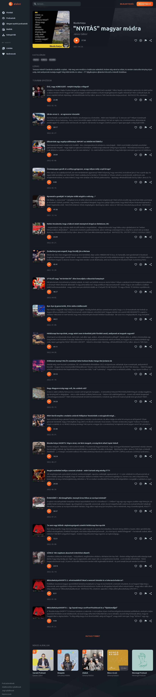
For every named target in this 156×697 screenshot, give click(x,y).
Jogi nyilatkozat (8, 691)
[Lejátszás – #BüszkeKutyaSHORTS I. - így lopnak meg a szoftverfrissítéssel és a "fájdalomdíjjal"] (49, 621)
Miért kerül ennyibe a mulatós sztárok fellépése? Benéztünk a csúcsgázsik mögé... (81, 416)
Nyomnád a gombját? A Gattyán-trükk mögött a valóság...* (71, 196)
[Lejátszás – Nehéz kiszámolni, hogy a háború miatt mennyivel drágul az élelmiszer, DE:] (49, 237)
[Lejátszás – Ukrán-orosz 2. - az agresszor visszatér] (49, 127)
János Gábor (80, 34)
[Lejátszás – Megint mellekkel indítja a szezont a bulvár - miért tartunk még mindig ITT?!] (49, 484)
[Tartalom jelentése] (145, 40)
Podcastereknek (8, 683)
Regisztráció (145, 4)
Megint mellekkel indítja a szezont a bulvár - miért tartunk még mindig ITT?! (78, 471)
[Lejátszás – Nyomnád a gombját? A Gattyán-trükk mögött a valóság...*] (49, 209)
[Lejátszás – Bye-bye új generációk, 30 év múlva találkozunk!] (49, 319)
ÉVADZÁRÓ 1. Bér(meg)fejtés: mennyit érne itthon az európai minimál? (76, 498)
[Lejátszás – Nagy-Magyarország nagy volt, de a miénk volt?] (49, 401)
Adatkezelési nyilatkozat (11, 687)
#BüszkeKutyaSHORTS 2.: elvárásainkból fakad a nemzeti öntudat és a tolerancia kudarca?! (85, 580)
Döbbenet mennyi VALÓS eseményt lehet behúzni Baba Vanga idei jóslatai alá (79, 361)
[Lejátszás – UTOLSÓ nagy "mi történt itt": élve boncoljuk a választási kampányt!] (49, 292)
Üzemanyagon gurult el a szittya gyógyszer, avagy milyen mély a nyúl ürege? (79, 169)
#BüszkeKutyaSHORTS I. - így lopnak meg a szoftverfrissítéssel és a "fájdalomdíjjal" (82, 608)
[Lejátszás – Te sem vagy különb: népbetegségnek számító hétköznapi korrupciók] (49, 538)
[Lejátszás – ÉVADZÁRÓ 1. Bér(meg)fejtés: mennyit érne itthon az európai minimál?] (49, 511)
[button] (14, 12)
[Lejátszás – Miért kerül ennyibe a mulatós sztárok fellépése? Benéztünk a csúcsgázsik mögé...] (49, 429)
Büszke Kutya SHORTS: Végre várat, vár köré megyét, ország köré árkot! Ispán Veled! (82, 443)
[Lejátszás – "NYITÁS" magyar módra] (76, 40)
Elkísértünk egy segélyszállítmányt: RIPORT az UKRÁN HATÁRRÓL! (75, 142)
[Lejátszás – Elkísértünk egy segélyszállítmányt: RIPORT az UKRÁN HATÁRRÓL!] (49, 155)
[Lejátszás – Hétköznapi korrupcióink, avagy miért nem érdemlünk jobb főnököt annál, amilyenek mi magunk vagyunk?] (49, 346)
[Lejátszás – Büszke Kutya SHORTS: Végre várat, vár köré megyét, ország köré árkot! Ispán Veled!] (49, 456)
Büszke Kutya (80, 23)
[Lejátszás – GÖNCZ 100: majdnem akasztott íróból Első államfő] (49, 566)
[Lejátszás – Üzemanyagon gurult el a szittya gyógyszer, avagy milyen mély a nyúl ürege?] (49, 182)
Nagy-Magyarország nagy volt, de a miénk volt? (67, 388)
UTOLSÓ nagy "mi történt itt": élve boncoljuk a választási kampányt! (75, 279)
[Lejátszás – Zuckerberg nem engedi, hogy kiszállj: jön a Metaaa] (49, 264)
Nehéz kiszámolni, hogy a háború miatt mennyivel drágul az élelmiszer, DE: (78, 224)
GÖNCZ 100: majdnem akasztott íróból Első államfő (68, 553)
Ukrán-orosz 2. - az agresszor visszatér (63, 114)
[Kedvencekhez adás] (135, 40)
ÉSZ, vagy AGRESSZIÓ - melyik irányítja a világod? (68, 87)
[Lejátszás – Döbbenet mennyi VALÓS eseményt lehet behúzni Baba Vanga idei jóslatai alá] (49, 374)
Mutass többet (93, 636)
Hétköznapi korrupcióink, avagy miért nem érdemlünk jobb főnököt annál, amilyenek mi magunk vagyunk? (91, 333)
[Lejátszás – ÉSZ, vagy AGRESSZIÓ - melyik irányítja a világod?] (49, 100)
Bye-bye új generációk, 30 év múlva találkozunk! (67, 306)
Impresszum (6, 694)
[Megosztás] (150, 40)
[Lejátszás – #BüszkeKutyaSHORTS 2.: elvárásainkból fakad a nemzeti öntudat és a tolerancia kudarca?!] (49, 593)
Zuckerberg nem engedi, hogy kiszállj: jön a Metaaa (68, 251)
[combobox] (56, 4)
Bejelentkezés (127, 4)
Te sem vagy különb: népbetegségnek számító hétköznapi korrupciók (76, 525)
